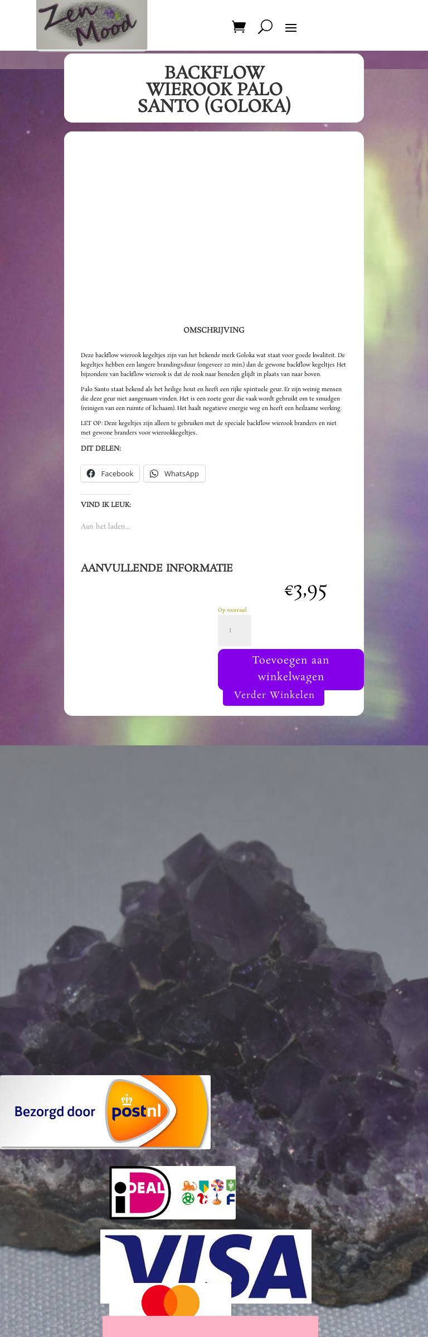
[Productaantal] (234, 630)
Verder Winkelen (274, 702)
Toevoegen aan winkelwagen (291, 672)
